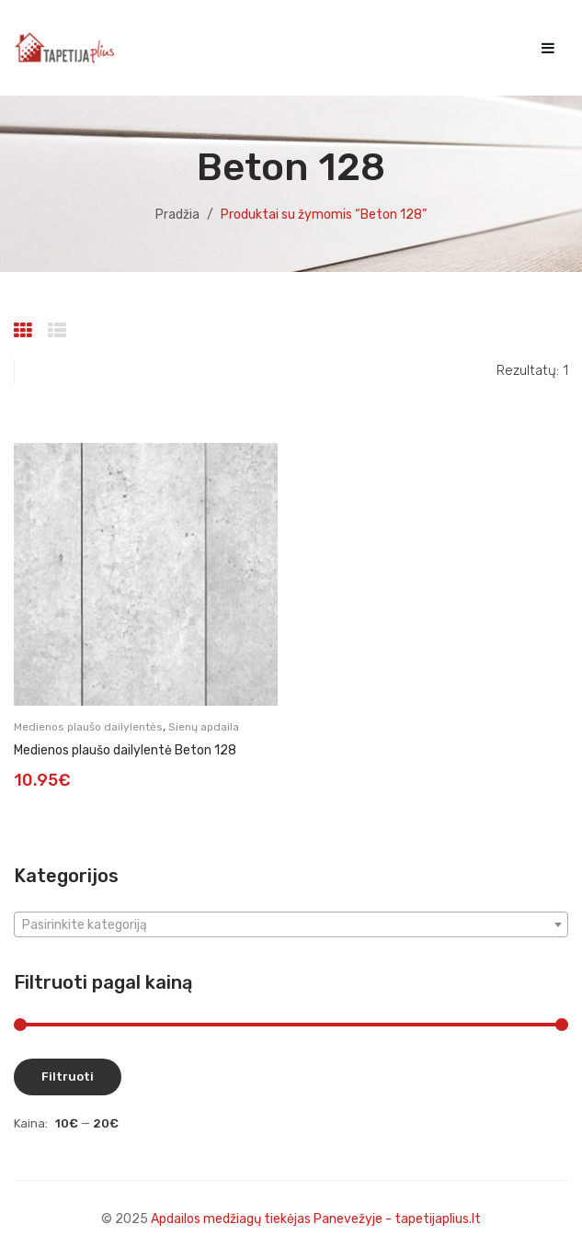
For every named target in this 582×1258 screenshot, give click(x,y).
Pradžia (177, 214)
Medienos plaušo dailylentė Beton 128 (125, 750)
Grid (25, 331)
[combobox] (291, 924)
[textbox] (291, 925)
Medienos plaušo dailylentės (88, 726)
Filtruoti (67, 1076)
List (59, 331)
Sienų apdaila (203, 726)
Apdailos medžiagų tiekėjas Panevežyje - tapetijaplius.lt (316, 1219)
